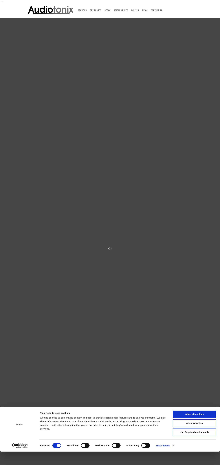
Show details (163, 459)
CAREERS (135, 10)
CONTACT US (156, 10)
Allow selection (194, 436)
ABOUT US (82, 10)
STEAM (107, 10)
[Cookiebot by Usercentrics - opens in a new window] (19, 459)
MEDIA (144, 10)
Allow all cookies (194, 427)
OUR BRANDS (95, 10)
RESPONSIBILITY (121, 10)
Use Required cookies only (194, 445)
